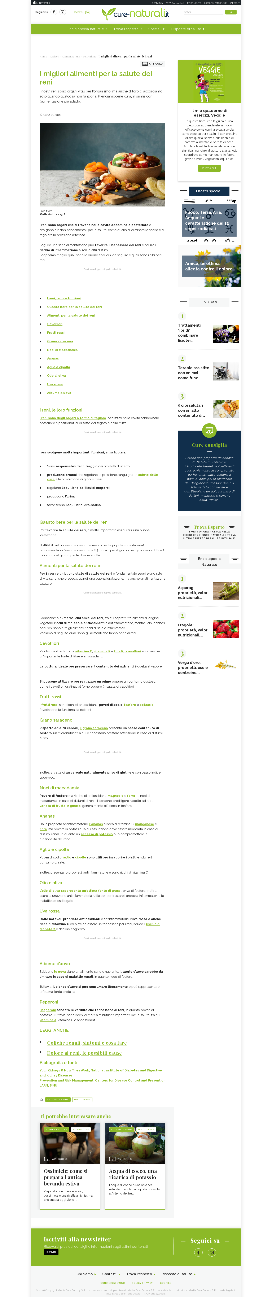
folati (118, 650)
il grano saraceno (94, 727)
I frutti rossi (49, 704)
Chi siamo (84, 1272)
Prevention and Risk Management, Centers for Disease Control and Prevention (102, 1078)
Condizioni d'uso (112, 1280)
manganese (144, 822)
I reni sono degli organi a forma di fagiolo (73, 418)
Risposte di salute (186, 29)
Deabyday (157, 3)
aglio (67, 855)
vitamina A (48, 1017)
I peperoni (48, 1007)
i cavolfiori (132, 650)
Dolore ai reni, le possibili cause (84, 1050)
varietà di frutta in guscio (60, 804)
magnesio (116, 794)
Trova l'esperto (126, 29)
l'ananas (96, 822)
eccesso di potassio (97, 832)
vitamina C (83, 650)
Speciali (155, 29)
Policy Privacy (142, 1280)
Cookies (166, 1280)
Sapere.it (235, 3)
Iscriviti (82, 12)
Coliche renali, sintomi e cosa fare (87, 1040)
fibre (43, 827)
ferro (131, 794)
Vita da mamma (175, 3)
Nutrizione (82, 1097)
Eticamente (194, 3)
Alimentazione (58, 1097)
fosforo (130, 704)
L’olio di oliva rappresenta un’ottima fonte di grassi (80, 889)
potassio (147, 704)
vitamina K (102, 650)
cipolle (80, 855)
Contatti (109, 1272)
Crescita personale (215, 3)
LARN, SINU (48, 1083)
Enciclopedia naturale (85, 29)
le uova (60, 969)
